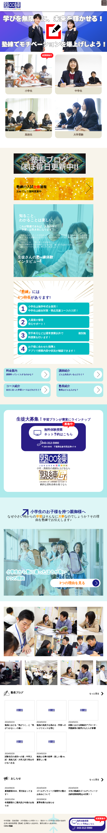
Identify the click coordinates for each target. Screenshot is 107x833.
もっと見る (94, 693)
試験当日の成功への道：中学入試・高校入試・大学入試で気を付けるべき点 (19, 759)
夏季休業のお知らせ (45, 802)
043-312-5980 (84, 828)
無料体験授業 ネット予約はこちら (85, 822)
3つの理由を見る (72, 583)
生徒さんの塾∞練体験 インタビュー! (35, 259)
